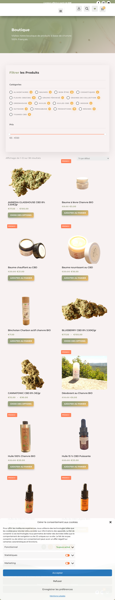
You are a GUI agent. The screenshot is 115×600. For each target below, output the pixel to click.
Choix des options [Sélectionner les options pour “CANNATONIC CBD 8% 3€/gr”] (20, 404)
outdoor (19, 109)
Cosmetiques (88, 92)
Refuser (57, 581)
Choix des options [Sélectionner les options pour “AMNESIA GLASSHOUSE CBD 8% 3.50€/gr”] (20, 215)
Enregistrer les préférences (57, 589)
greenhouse (20, 103)
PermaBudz (41, 109)
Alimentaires (21, 92)
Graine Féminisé (51, 98)
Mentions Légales (57, 596)
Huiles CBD (63, 103)
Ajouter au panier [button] (75, 213)
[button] (110, 522)
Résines (87, 109)
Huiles (42, 103)
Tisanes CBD (20, 114)
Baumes (43, 92)
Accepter (57, 572)
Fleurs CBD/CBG (22, 98)
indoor (84, 103)
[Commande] (93, 158)
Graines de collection (83, 98)
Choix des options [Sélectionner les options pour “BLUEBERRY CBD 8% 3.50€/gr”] (74, 341)
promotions (64, 109)
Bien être (64, 92)
